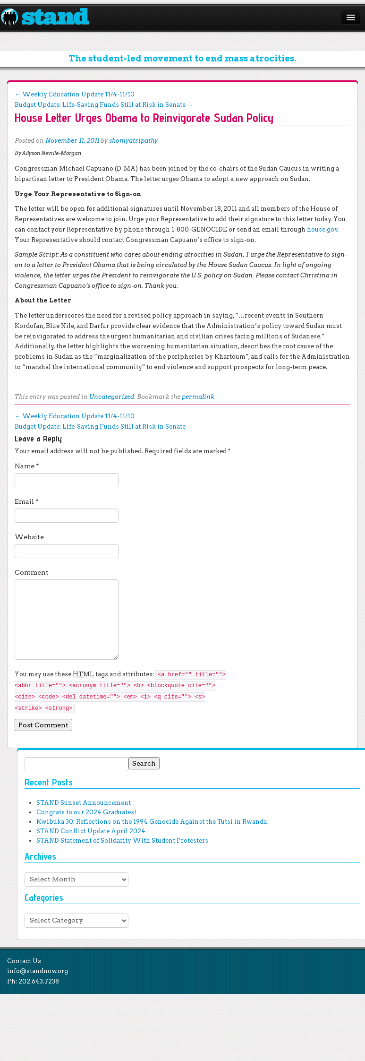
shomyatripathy (133, 140)
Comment (32, 572)
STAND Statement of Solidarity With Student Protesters (122, 840)
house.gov (322, 229)
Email (27, 501)
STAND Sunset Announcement (83, 802)
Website (29, 537)
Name (27, 466)
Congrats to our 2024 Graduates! (86, 812)
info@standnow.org (37, 971)
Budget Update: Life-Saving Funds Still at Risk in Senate (104, 104)
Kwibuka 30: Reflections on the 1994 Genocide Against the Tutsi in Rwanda (151, 821)
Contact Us (24, 961)
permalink (198, 396)
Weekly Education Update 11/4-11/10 (75, 94)
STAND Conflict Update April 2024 (90, 831)
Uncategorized (111, 396)
